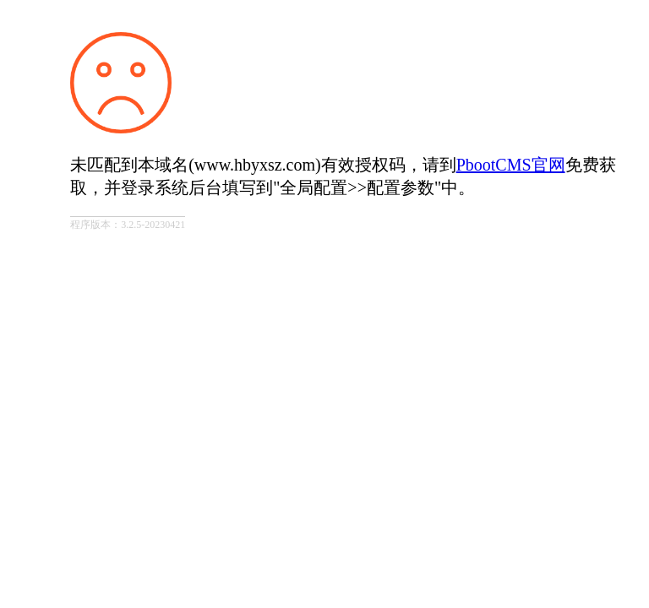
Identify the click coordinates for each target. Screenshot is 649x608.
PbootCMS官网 (510, 164)
